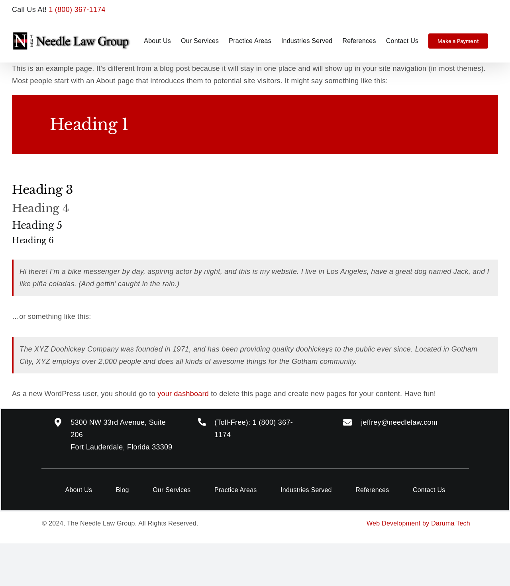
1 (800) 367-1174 (77, 10)
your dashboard (183, 394)
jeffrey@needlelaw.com (399, 422)
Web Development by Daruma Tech (418, 523)
